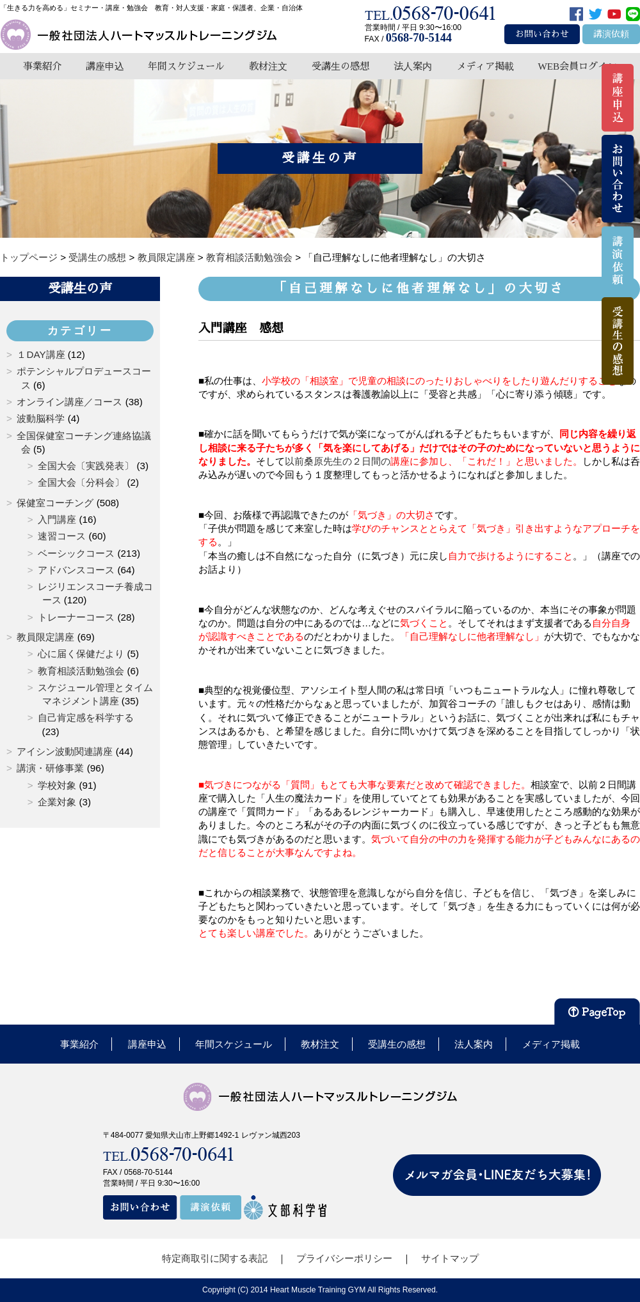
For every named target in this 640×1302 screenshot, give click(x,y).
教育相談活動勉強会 (81, 670)
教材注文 (268, 66)
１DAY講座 (41, 354)
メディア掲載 (485, 66)
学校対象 (57, 785)
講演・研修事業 (50, 768)
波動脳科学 (41, 418)
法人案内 (413, 66)
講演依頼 (611, 34)
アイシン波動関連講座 (65, 751)
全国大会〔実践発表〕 (86, 465)
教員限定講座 (45, 637)
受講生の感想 (340, 66)
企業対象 (57, 801)
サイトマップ (450, 1258)
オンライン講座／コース (69, 401)
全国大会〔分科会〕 (81, 482)
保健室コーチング (55, 502)
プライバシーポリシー (344, 1258)
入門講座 (57, 519)
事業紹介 (42, 66)
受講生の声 (80, 288)
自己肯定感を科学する (86, 717)
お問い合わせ (542, 34)
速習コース (62, 536)
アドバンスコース (76, 569)
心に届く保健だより (81, 653)
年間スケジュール (186, 66)
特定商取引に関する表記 (215, 1258)
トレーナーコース (76, 617)
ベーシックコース (76, 553)
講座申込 (105, 66)
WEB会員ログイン (577, 66)
